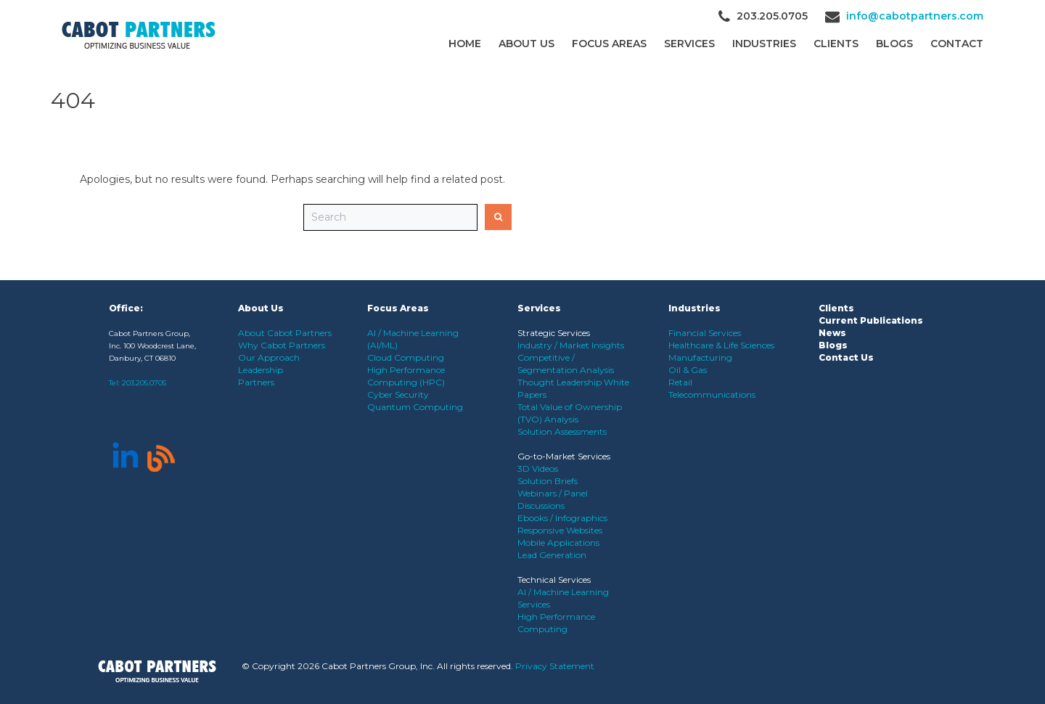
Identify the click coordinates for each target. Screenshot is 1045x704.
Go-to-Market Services (563, 456)
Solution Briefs (547, 480)
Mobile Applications (558, 542)
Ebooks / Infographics (562, 517)
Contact (956, 43)
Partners (256, 382)
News (832, 332)
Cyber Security (398, 394)
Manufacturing (700, 357)
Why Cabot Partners (281, 345)
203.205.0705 (144, 383)
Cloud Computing (405, 357)
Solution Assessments (562, 431)
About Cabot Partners (285, 332)
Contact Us (846, 357)
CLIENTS (836, 43)
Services (689, 43)
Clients (836, 308)
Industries (764, 43)
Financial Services (704, 332)
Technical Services (554, 579)
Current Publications (871, 320)
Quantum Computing (415, 406)
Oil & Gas (687, 369)
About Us (526, 43)
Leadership (260, 369)
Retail (680, 382)
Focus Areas (609, 43)
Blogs (894, 43)
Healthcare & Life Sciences (721, 345)
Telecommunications (711, 394)
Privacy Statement (554, 665)
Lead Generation (551, 554)
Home (464, 43)
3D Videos (537, 468)
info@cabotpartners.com (914, 15)
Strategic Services (553, 332)
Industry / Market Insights (570, 345)
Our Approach (269, 357)
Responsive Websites (559, 530)
